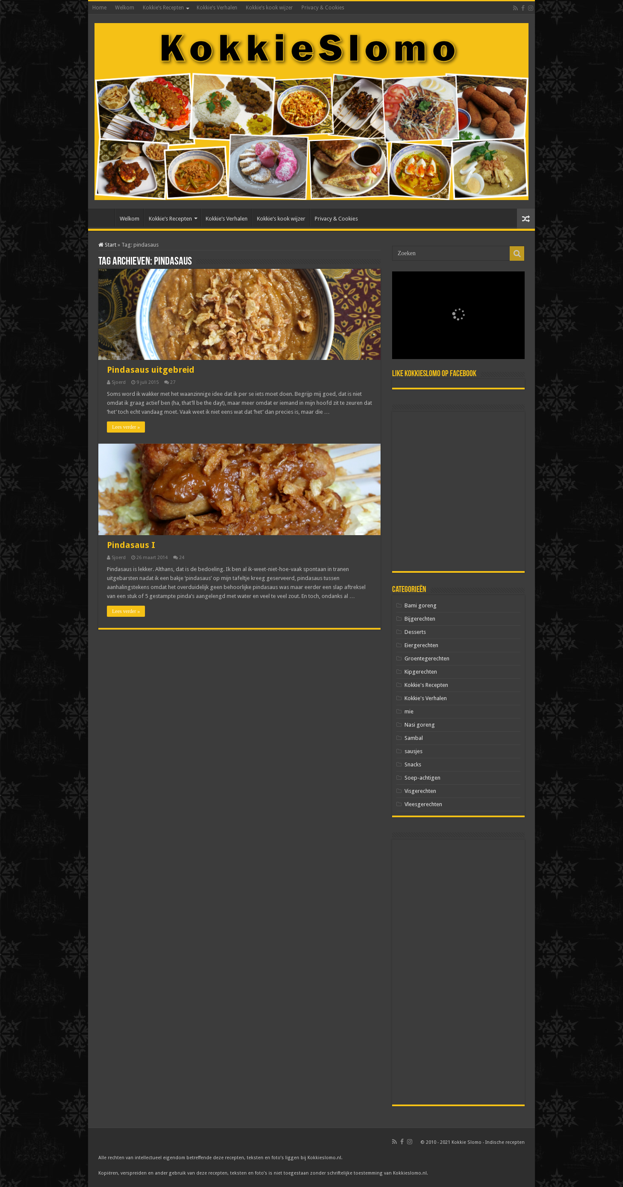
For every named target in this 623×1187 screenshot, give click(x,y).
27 (172, 382)
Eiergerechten (421, 645)
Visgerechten (420, 791)
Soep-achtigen (422, 778)
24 (181, 557)
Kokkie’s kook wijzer (269, 8)
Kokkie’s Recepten (163, 8)
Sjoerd (119, 382)
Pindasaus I (131, 545)
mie (409, 711)
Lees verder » (126, 427)
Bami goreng (421, 605)
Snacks (413, 764)
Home (99, 8)
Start (107, 245)
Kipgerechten (421, 672)
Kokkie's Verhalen (426, 698)
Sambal (414, 738)
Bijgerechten (420, 619)
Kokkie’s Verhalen (217, 8)
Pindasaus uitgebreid (151, 370)
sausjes (413, 751)
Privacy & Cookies (322, 8)
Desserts (415, 632)
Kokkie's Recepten (426, 685)
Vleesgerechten (423, 804)
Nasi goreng (420, 725)
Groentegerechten (427, 658)
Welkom (124, 8)
